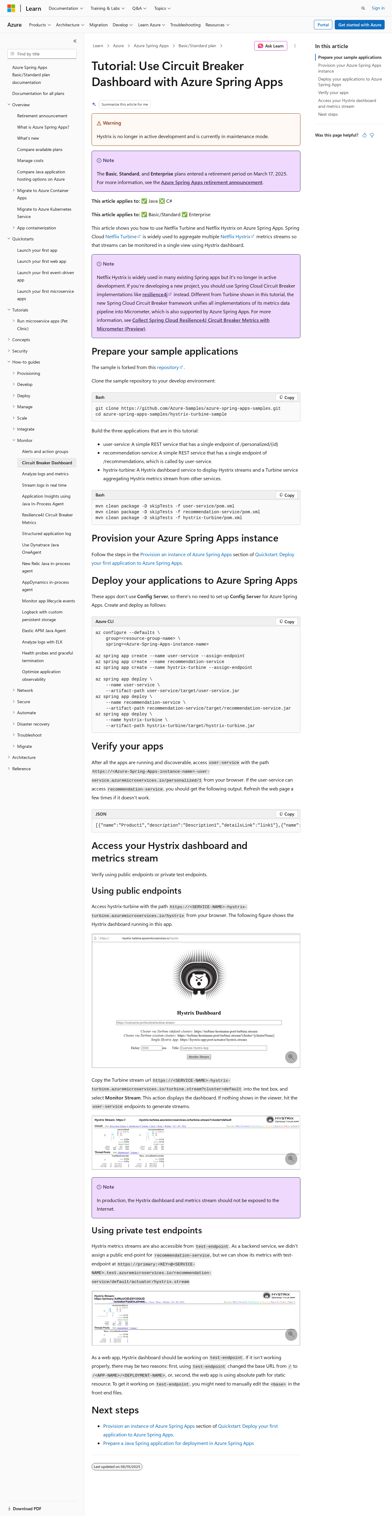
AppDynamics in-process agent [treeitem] (45, 586)
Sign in (378, 8)
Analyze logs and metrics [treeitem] (45, 474)
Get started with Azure (359, 25)
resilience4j (155, 294)
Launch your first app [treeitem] (37, 250)
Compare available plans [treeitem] (39, 149)
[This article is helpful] (364, 135)
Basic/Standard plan (197, 45)
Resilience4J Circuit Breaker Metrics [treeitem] (47, 518)
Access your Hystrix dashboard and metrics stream (347, 103)
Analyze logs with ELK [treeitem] (42, 642)
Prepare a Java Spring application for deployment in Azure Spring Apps (178, 1443)
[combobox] (42, 54)
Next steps (328, 114)
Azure (118, 45)
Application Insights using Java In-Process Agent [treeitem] (46, 500)
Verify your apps (333, 92)
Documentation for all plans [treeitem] (38, 93)
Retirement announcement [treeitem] (42, 116)
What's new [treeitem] (28, 138)
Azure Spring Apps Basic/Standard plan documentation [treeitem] (31, 74)
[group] (196, 825)
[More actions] (295, 46)
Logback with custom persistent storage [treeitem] (42, 615)
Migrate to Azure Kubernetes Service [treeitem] (44, 213)
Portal (323, 25)
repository (168, 367)
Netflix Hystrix (235, 236)
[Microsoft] (11, 8)
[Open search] (363, 8)
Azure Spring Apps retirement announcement (211, 182)
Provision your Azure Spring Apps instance (349, 68)
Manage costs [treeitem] (30, 160)
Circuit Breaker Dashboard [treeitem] (47, 463)
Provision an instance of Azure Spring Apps (186, 554)
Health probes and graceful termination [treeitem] (47, 656)
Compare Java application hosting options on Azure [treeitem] (41, 175)
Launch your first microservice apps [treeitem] (45, 295)
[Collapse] (75, 41)
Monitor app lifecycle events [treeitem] (48, 601)
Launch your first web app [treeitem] (41, 261)
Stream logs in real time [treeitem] (44, 485)
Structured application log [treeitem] (46, 533)
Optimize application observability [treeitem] (41, 675)
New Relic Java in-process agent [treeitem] (46, 567)
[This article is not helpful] (371, 135)
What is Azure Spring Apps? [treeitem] (43, 127)
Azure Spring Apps (151, 45)
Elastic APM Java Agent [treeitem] (44, 630)
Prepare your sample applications (350, 57)
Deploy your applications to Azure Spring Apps (350, 81)
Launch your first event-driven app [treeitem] (45, 276)
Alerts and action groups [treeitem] (45, 451)
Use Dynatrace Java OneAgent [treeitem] (40, 548)
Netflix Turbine (121, 236)
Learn (98, 45)
